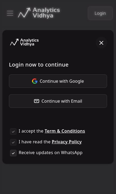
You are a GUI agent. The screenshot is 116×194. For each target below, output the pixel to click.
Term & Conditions (65, 131)
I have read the (50, 142)
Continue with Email (58, 101)
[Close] (101, 42)
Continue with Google (58, 81)
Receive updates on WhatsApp (51, 152)
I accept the (52, 131)
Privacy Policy (67, 142)
